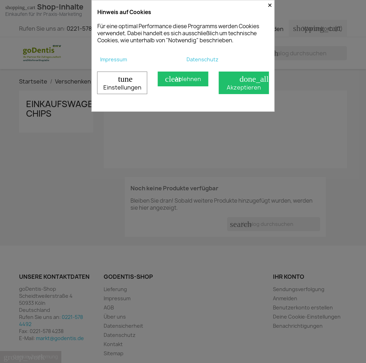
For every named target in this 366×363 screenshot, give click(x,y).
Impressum (113, 59)
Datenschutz (202, 59)
